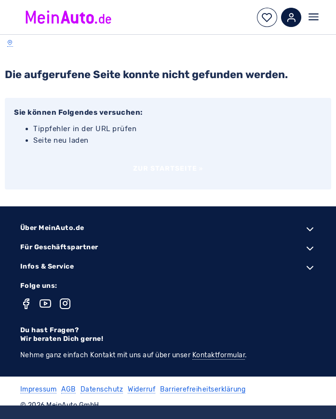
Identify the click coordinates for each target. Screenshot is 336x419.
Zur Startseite (168, 168)
